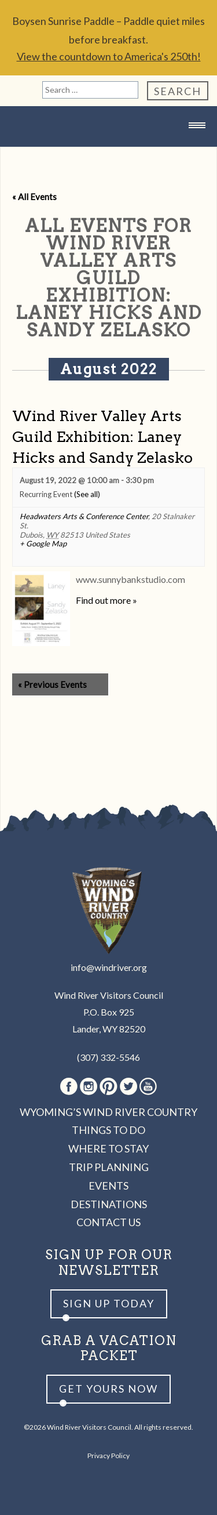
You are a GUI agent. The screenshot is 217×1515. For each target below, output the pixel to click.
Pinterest (108, 1086)
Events (108, 1185)
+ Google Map (43, 543)
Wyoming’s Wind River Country (108, 1112)
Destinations (109, 1204)
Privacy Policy (108, 1455)
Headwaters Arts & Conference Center (84, 516)
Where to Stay (108, 1148)
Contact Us (108, 1222)
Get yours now (108, 1388)
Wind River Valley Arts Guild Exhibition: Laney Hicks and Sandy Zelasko (102, 436)
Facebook (69, 1086)
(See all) (87, 494)
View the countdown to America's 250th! (109, 56)
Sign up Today (109, 1303)
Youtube (148, 1086)
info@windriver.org (109, 967)
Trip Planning (109, 1167)
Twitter (128, 1086)
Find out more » (106, 600)
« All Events (34, 196)
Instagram (88, 1086)
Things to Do (108, 1129)
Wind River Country (108, 148)
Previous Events (52, 684)
